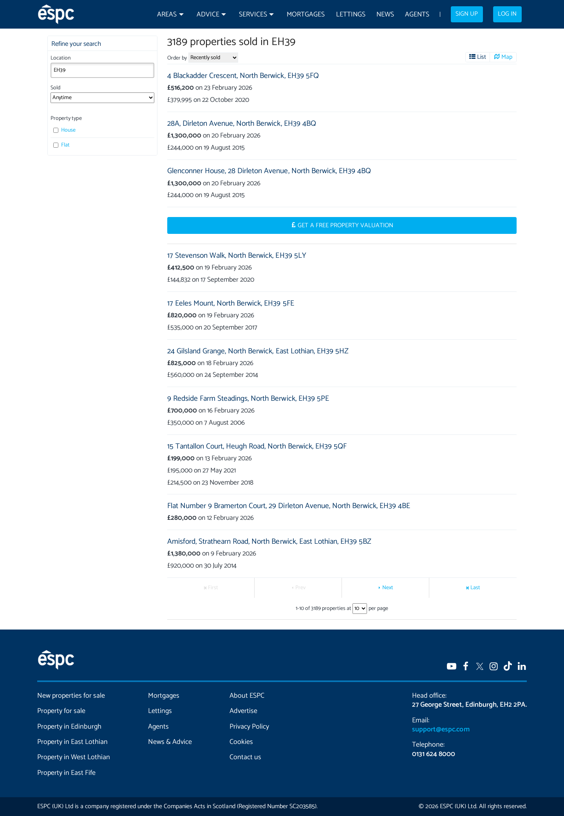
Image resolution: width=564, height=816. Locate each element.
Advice (208, 14)
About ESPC (247, 696)
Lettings (350, 14)
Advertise (243, 711)
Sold (55, 87)
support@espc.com (440, 729)
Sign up (467, 14)
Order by (177, 58)
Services (253, 14)
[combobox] (102, 70)
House (64, 130)
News (385, 14)
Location (60, 58)
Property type (66, 118)
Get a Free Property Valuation (345, 226)
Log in (507, 14)
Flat (61, 145)
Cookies (241, 742)
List (481, 57)
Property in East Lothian (72, 742)
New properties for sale (71, 696)
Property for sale (61, 711)
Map (506, 57)
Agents (417, 14)
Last (475, 587)
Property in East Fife (66, 773)
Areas (167, 14)
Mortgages (306, 14)
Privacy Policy (249, 727)
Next (387, 587)
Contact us (245, 757)
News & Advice (170, 742)
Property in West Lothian (73, 757)
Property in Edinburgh (69, 727)
